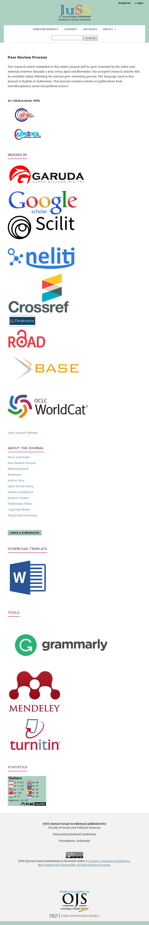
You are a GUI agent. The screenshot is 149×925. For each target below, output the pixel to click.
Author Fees (16, 480)
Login (139, 2)
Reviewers (15, 474)
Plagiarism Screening (22, 515)
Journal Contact (18, 498)
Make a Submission (24, 532)
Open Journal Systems (23, 432)
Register (125, 2)
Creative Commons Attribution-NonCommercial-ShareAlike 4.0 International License (84, 863)
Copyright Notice (19, 509)
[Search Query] (66, 37)
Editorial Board (18, 469)
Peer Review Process (22, 463)
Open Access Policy (21, 486)
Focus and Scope (19, 457)
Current (70, 29)
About (108, 29)
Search (90, 38)
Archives (90, 29)
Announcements (45, 29)
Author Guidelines (20, 492)
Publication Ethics (20, 503)
